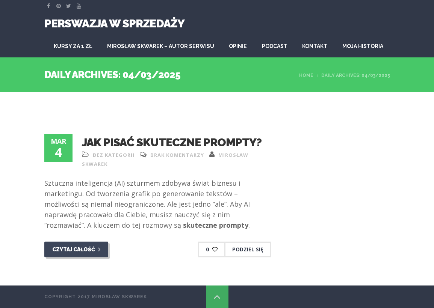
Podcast (274, 46)
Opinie (238, 46)
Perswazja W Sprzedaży (114, 23)
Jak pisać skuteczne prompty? (172, 142)
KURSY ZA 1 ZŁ (73, 46)
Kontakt (314, 46)
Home (306, 75)
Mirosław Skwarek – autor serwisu (160, 46)
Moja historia (362, 46)
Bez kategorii (114, 155)
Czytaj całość (76, 249)
